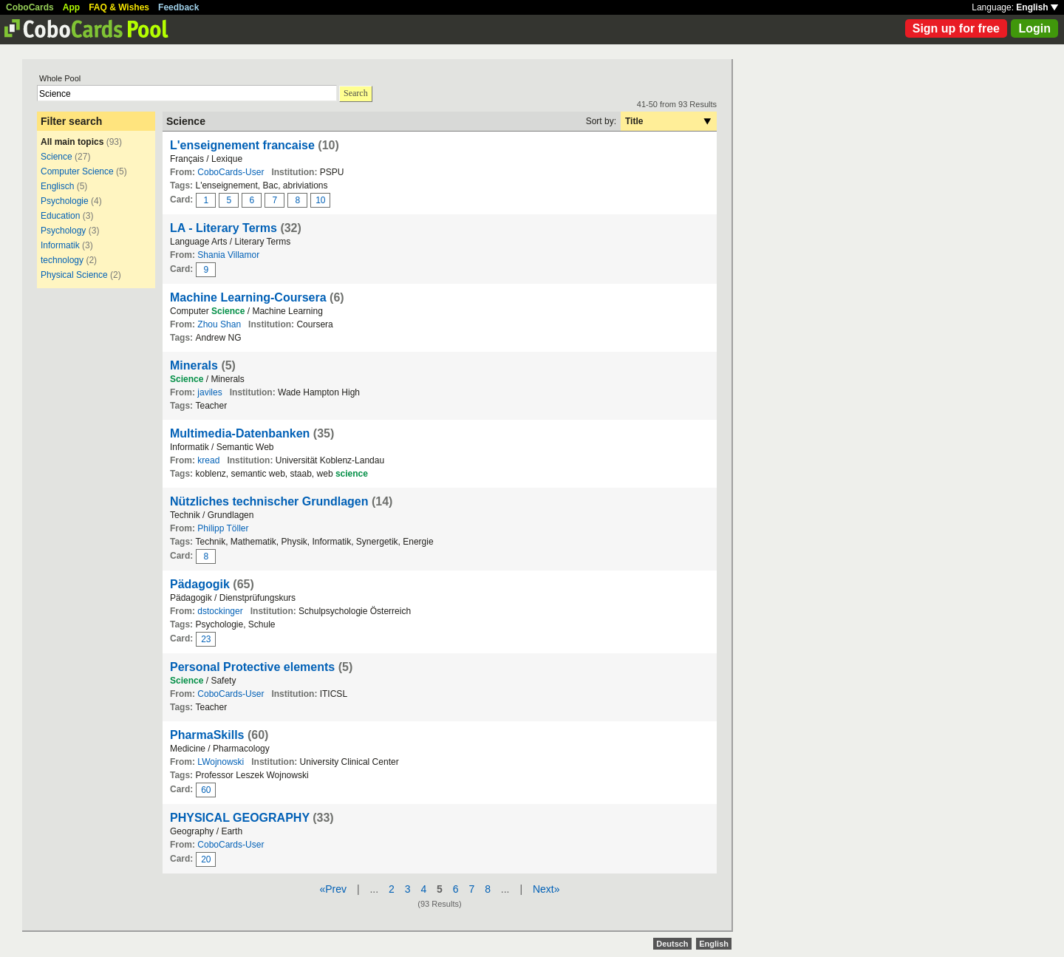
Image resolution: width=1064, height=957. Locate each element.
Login (1034, 28)
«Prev (333, 889)
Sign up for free (956, 28)
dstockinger (219, 611)
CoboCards (30, 7)
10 (320, 200)
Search (356, 93)
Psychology (63, 230)
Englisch (57, 186)
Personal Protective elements (252, 667)
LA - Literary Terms (223, 228)
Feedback (178, 7)
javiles (209, 392)
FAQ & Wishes (119, 7)
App (71, 7)
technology (62, 260)
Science (56, 156)
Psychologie (65, 201)
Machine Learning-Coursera (248, 297)
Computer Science (77, 171)
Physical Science (74, 275)
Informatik (60, 245)
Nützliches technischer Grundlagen (269, 501)
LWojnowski (220, 762)
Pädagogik (200, 584)
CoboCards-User (230, 172)
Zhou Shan (219, 324)
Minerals (194, 365)
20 (206, 859)
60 (206, 790)
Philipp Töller (222, 528)
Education (60, 216)
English (1037, 7)
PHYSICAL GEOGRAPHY (240, 817)
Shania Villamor (228, 255)
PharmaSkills (207, 735)
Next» (546, 889)
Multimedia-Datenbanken (240, 433)
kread (208, 460)
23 (206, 639)
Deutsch (672, 943)
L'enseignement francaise (242, 145)
